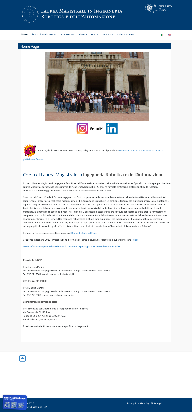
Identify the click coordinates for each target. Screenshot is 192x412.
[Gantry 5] (152, 8)
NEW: (26, 246)
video (136, 240)
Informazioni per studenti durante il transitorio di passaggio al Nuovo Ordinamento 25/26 (75, 246)
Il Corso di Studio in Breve (83, 233)
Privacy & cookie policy (138, 403)
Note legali (156, 403)
